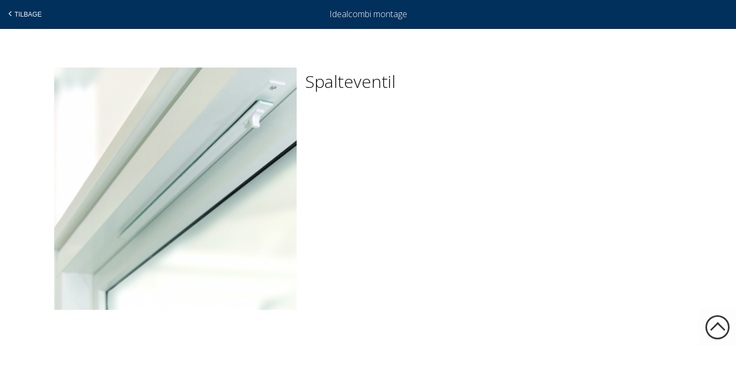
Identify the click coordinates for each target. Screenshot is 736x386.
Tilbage (24, 14)
